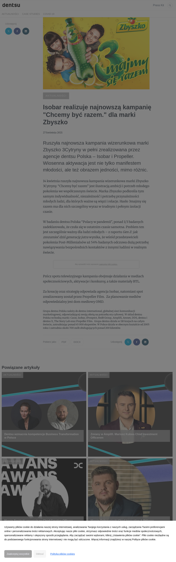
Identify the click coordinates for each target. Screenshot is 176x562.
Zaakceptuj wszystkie (18, 554)
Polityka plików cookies (62, 554)
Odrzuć (40, 554)
